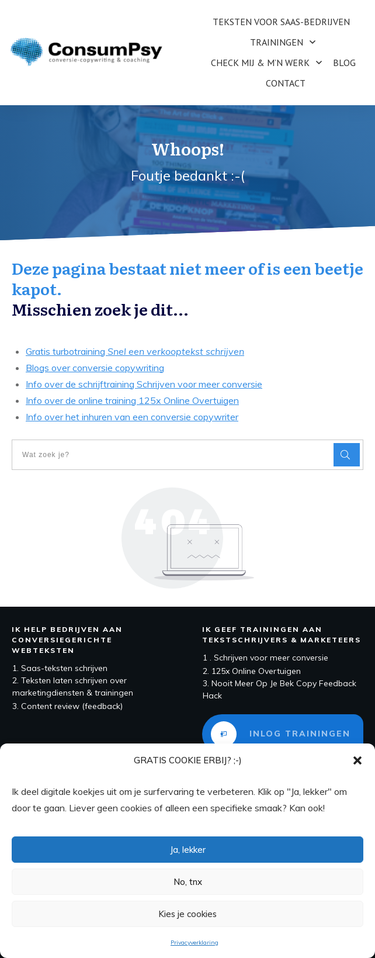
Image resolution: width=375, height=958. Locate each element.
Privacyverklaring (194, 942)
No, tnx (187, 881)
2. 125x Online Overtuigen (252, 671)
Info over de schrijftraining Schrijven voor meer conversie (144, 384)
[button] (357, 760)
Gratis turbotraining (135, 351)
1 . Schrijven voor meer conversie (265, 657)
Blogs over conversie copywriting (95, 367)
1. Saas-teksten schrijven (59, 668)
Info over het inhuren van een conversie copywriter (132, 417)
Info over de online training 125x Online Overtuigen (132, 400)
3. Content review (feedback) (67, 706)
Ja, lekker (188, 849)
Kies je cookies (187, 913)
